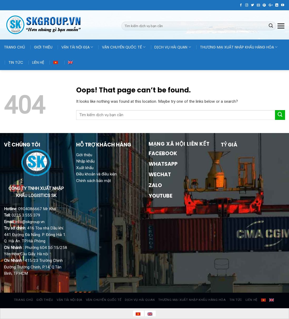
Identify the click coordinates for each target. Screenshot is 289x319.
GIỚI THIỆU (43, 47)
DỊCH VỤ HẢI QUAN (172, 47)
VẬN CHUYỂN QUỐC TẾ (123, 47)
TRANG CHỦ (14, 47)
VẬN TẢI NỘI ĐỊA (77, 47)
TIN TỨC (15, 62)
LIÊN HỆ (38, 62)
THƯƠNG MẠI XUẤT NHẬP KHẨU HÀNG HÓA (238, 47)
